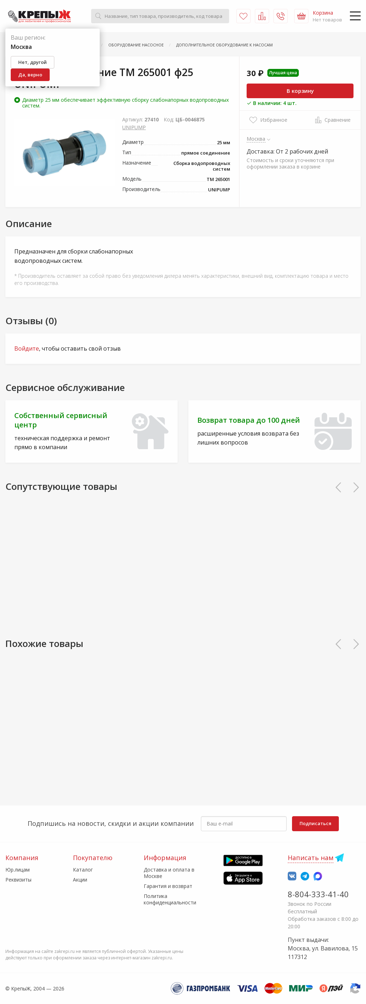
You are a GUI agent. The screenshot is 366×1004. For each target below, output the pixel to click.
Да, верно (30, 74)
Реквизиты (18, 879)
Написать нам (310, 857)
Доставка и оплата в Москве (169, 872)
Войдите (26, 348)
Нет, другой (32, 62)
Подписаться (315, 823)
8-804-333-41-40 (318, 894)
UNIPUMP (134, 127)
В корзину (300, 90)
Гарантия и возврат (168, 886)
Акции (80, 879)
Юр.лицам (17, 869)
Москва (256, 138)
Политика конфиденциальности (170, 899)
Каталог (83, 869)
